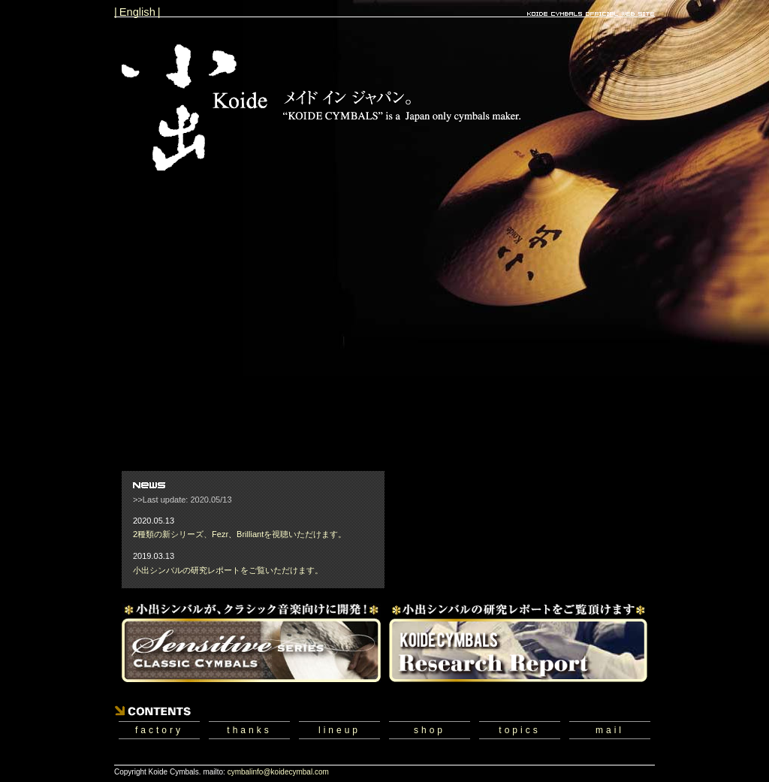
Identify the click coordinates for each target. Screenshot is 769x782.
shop (429, 730)
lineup (339, 730)
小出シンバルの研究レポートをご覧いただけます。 (228, 570)
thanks (249, 730)
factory (159, 730)
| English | (137, 12)
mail (610, 730)
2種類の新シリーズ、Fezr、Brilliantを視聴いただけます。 (239, 534)
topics (519, 730)
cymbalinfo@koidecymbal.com (278, 772)
